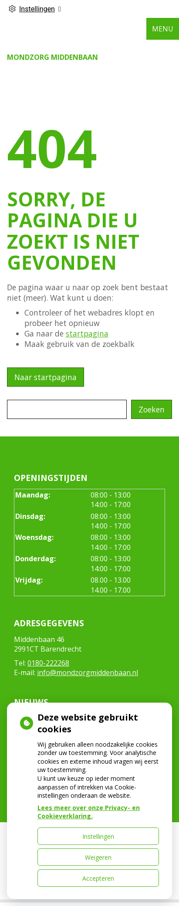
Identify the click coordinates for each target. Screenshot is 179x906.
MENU (162, 29)
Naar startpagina (45, 377)
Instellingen (98, 836)
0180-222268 (48, 663)
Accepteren (98, 878)
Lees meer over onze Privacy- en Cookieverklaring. (88, 811)
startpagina (87, 333)
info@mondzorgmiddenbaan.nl (87, 672)
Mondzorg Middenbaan (52, 57)
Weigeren (98, 857)
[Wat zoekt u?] (67, 409)
